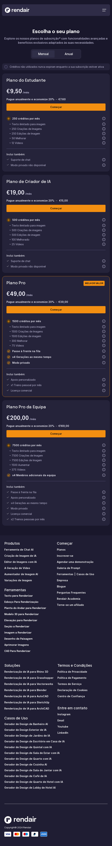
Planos (61, 549)
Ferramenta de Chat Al (18, 549)
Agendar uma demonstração (75, 561)
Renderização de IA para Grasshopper (28, 677)
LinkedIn (62, 732)
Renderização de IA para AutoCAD (26, 696)
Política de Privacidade (72, 671)
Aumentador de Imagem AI (21, 574)
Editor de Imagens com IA (20, 561)
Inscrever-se (65, 555)
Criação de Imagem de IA (20, 555)
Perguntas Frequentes (71, 592)
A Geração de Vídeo (17, 568)
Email (60, 720)
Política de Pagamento (71, 677)
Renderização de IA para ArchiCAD (26, 708)
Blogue (61, 586)
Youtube (62, 726)
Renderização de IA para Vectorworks (28, 683)
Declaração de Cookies (72, 690)
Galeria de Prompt (68, 568)
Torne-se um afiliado (70, 604)
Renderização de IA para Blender (25, 690)
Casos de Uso (85, 574)
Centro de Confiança (71, 696)
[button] (104, 118)
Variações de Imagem (18, 580)
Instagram (63, 714)
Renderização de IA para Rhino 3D (26, 671)
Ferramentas (15, 590)
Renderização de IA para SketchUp (26, 702)
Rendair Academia (68, 598)
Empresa (62, 580)
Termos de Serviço (69, 683)
